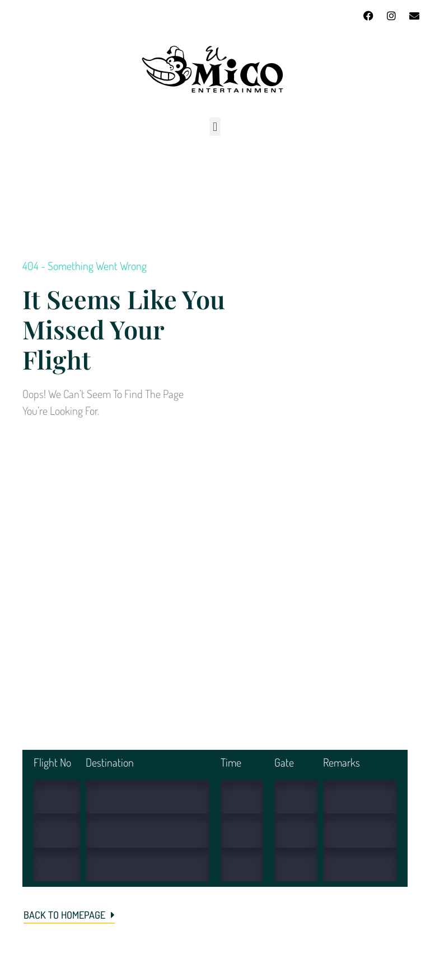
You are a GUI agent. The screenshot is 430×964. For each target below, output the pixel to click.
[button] (214, 126)
